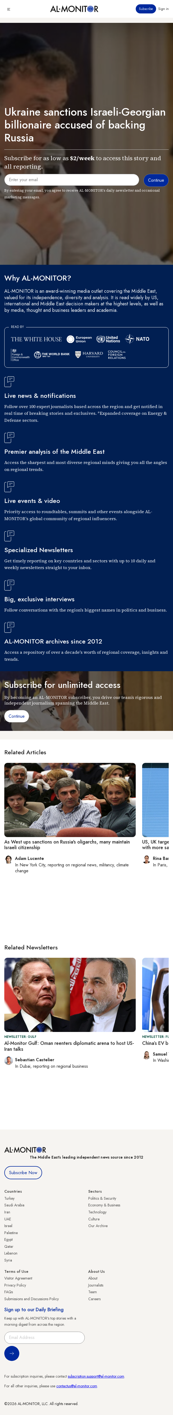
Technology (97, 1212)
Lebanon (10, 1253)
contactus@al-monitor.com (76, 1386)
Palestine (11, 1232)
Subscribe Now (23, 1173)
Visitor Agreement (18, 1278)
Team (92, 1292)
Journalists (95, 1285)
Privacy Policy (15, 1285)
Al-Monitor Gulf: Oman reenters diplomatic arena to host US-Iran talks (69, 1046)
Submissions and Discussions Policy (31, 1299)
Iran (7, 1212)
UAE (7, 1219)
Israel (8, 1225)
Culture (94, 1219)
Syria (8, 1260)
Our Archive (98, 1225)
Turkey (9, 1198)
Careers (94, 1299)
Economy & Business (104, 1205)
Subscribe (146, 8)
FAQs (8, 1292)
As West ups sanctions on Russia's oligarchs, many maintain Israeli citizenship (67, 844)
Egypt (8, 1239)
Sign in (163, 8)
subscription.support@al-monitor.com (96, 1376)
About (92, 1278)
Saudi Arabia (14, 1205)
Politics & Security (102, 1198)
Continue (17, 716)
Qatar (8, 1246)
